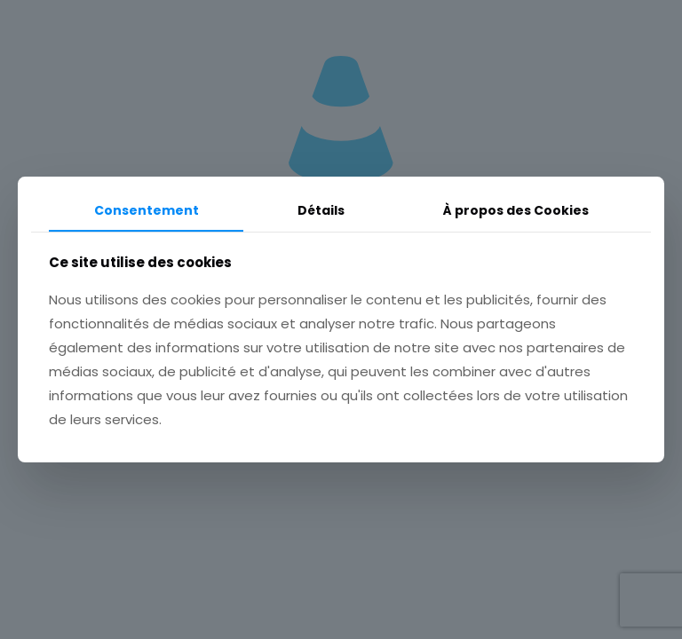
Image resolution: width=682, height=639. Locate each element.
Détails (321, 210)
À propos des (516, 210)
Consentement (146, 210)
